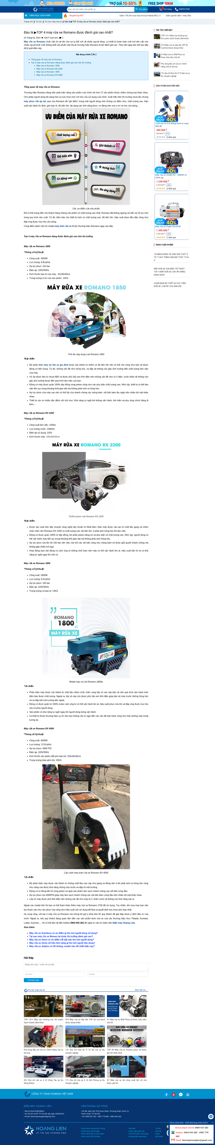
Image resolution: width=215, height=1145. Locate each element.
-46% (168, 185)
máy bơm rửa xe (63, 226)
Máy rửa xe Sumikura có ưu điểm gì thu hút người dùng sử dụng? (63, 933)
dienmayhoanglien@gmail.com (197, 1140)
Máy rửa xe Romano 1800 (48, 72)
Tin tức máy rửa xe (36, 990)
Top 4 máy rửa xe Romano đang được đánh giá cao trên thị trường (61, 62)
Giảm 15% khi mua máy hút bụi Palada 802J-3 (151, 15)
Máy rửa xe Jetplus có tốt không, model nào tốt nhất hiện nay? (62, 946)
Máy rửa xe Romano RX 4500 (49, 75)
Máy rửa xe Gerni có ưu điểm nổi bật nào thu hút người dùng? (61, 940)
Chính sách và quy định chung (93, 1128)
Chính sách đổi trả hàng (90, 1136)
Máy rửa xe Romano (34, 42)
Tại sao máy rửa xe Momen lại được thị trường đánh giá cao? (61, 936)
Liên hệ (158, 1131)
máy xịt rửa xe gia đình (56, 365)
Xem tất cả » (140, 990)
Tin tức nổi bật (164, 30)
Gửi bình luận (33, 980)
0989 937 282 (90, 1116)
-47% (167, 134)
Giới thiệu (159, 1136)
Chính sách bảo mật (137, 1131)
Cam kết (132, 1128)
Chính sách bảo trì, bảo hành (92, 1134)
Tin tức (158, 1128)
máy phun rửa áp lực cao (37, 101)
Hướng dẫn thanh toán (138, 1136)
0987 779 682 (103, 1116)
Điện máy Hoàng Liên (124, 923)
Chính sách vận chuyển (90, 1131)
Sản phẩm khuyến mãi (167, 86)
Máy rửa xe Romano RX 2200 (49, 69)
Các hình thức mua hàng (138, 1134)
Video (157, 1134)
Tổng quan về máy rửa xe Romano (46, 59)
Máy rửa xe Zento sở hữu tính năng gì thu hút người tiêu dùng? (62, 943)
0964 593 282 (115, 1116)
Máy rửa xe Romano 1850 (48, 65)
